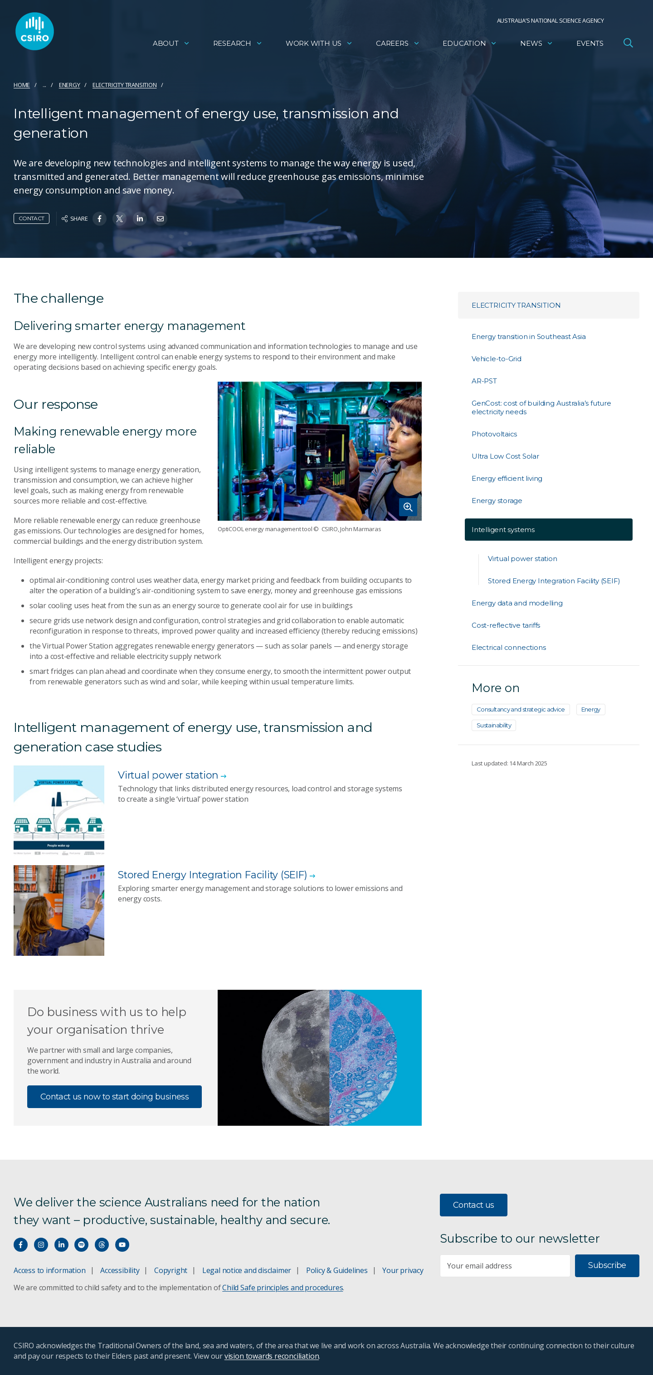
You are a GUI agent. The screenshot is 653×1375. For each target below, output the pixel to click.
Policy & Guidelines (337, 1270)
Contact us (473, 1205)
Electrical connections (509, 647)
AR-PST (484, 381)
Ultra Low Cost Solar (505, 456)
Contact (31, 218)
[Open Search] (628, 42)
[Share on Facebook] (100, 219)
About (171, 43)
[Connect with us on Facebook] (21, 1245)
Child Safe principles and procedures (282, 1288)
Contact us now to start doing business (114, 1097)
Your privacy (402, 1270)
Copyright (170, 1270)
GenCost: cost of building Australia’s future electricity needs (541, 407)
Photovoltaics (494, 434)
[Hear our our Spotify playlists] (81, 1245)
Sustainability (494, 725)
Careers (398, 43)
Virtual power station (522, 558)
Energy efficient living (507, 478)
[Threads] (102, 1245)
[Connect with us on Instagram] (41, 1245)
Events (590, 43)
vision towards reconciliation (271, 1356)
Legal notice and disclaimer (246, 1270)
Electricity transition (124, 85)
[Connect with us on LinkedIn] (61, 1245)
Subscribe (607, 1265)
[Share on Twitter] (119, 219)
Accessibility (119, 1270)
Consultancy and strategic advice (521, 709)
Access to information (50, 1270)
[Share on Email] (160, 219)
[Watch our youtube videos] (122, 1245)
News (536, 43)
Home (22, 85)
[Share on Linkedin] (140, 219)
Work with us (319, 43)
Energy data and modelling (517, 603)
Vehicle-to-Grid (496, 358)
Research (238, 43)
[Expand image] (320, 451)
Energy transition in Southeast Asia (529, 336)
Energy (69, 85)
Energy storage (497, 500)
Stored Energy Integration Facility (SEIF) (554, 580)
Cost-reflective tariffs (506, 625)
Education (470, 43)
